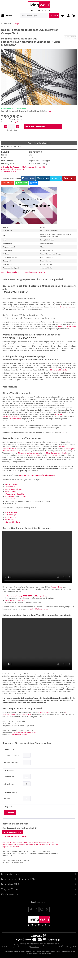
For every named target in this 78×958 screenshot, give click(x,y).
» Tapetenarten (25, 714)
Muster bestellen (39, 272)
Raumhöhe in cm (11, 762)
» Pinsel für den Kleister (13, 489)
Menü (6, 15)
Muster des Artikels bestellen (39, 143)
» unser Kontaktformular (19, 734)
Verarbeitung (16, 272)
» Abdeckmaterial (11, 484)
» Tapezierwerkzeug (53, 455)
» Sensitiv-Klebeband (12, 522)
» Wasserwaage (10, 515)
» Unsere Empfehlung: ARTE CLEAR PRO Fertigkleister (26, 596)
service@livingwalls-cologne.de (24, 732)
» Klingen (23, 496)
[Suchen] (54, 15)
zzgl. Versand (17, 122)
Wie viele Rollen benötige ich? (12, 169)
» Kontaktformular (65, 307)
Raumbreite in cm (11, 755)
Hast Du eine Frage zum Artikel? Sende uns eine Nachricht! (23, 167)
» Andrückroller (10, 499)
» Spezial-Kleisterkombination (37, 609)
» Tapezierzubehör (36, 455)
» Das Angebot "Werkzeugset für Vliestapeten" (37, 475)
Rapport (7, 798)
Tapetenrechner (27, 272)
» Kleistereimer (10, 491)
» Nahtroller (9, 519)
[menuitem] (6, 15)
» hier (50, 111)
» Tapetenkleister (56, 587)
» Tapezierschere (11, 512)
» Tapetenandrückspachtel (14, 494)
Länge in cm (9, 784)
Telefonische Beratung (10, 171)
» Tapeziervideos (44, 712)
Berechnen (9, 812)
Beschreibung (6, 272)
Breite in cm (9, 777)
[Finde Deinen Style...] (39, 15)
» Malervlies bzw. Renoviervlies (56, 453)
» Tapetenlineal (10, 517)
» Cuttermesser (10, 496)
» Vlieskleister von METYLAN (15, 600)
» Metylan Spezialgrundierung (28, 453)
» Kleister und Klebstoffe (58, 370)
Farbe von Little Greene (67, 326)
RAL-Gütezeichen (15, 419)
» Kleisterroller (10, 487)
